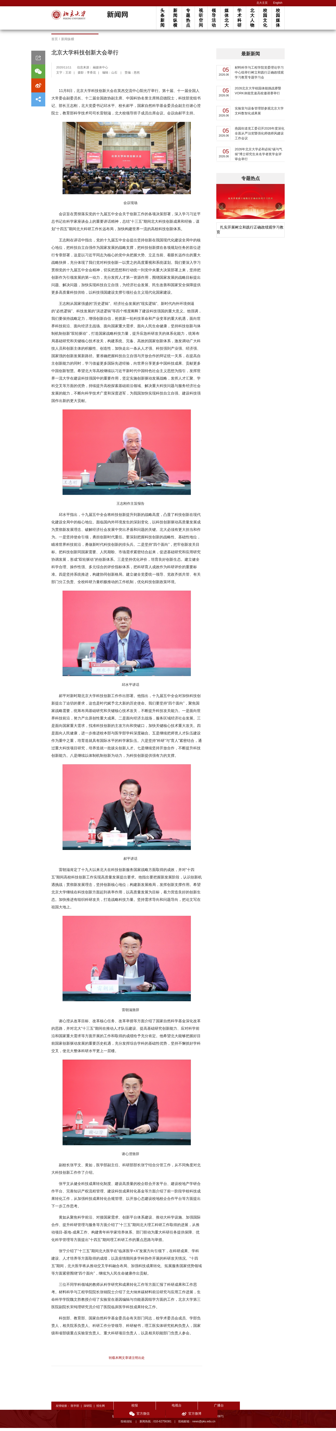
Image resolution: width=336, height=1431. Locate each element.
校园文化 (265, 18)
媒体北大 (226, 18)
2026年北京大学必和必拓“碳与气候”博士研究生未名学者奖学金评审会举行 (258, 157)
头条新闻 (162, 18)
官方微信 (233, 1408)
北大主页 (262, 2)
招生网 (100, 1408)
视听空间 (201, 18)
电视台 (165, 1408)
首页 (54, 42)
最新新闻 (250, 56)
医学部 (75, 1408)
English (277, 2)
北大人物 (252, 18)
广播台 (199, 1408)
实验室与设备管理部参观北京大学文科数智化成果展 (259, 113)
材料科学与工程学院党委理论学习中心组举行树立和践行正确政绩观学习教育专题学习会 (259, 75)
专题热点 (188, 18)
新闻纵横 (175, 18)
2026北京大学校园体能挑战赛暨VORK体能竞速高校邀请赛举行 (258, 93)
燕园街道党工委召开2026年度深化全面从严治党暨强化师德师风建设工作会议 (259, 136)
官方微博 (267, 1408)
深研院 (88, 1408)
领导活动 (214, 18)
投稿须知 (127, 1424)
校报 (130, 1408)
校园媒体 (278, 18)
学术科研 (239, 18)
